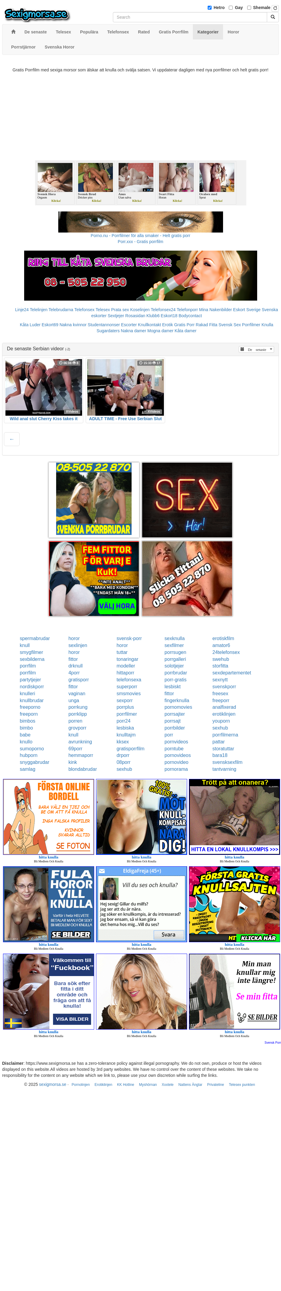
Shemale (262, 7)
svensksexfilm (227, 762)
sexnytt (220, 679)
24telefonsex (226, 652)
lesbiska (125, 727)
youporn (221, 721)
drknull (76, 665)
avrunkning (80, 741)
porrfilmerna (225, 734)
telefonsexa (129, 679)
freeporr (220, 700)
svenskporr (224, 686)
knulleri (27, 693)
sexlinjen (78, 645)
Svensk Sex (230, 324)
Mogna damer (160, 330)
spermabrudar (35, 638)
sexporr (125, 700)
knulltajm (126, 734)
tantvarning (224, 769)
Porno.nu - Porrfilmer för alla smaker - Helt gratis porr (140, 235)
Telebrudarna (61, 309)
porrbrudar (175, 672)
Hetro (219, 7)
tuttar (122, 652)
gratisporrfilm (130, 748)
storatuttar (223, 748)
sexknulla (174, 638)
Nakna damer (133, 330)
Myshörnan (148, 1085)
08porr (123, 762)
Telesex (103, 309)
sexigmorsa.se (52, 1084)
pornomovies (178, 707)
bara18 (220, 755)
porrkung (78, 707)
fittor (73, 659)
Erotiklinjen (103, 1085)
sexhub (220, 727)
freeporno (30, 707)
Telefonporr (187, 309)
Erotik (167, 324)
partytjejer (30, 679)
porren (75, 721)
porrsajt (172, 721)
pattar (218, 741)
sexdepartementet (231, 672)
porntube (174, 748)
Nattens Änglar (190, 1085)
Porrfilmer (251, 324)
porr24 (123, 721)
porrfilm (28, 665)
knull (25, 645)
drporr (123, 755)
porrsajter (174, 714)
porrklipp (78, 714)
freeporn (29, 714)
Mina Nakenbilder (215, 309)
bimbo (26, 727)
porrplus (125, 707)
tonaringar (127, 659)
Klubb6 (153, 315)
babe (25, 734)
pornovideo (176, 762)
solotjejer (174, 665)
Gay (239, 7)
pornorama (176, 769)
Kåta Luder (30, 324)
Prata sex (120, 309)
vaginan (77, 693)
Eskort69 (50, 324)
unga (74, 700)
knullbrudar (32, 700)
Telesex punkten (242, 1085)
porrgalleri (175, 659)
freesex (220, 693)
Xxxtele (168, 1085)
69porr (75, 748)
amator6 (221, 645)
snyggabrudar (34, 762)
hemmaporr (81, 755)
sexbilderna (32, 659)
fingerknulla (176, 700)
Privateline (215, 1085)
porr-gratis (175, 679)
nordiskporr (32, 686)
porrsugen (175, 652)
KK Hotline (125, 1085)
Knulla (267, 324)
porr (168, 734)
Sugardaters (108, 330)
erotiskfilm (223, 638)
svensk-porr (129, 638)
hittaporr (125, 672)
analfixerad (224, 707)
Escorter (129, 324)
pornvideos (176, 741)
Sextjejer (116, 315)
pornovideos (177, 755)
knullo (26, 741)
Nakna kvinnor (73, 324)
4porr (74, 672)
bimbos (28, 721)
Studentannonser (104, 324)
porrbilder (174, 727)
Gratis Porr (184, 324)
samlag (28, 769)
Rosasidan (135, 315)
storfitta (220, 665)
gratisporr (79, 679)
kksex (123, 741)
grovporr (78, 727)
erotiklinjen (223, 714)
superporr (127, 686)
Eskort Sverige (246, 309)
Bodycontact (190, 315)
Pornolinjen (81, 1085)
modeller (126, 665)
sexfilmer (174, 645)
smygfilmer (31, 652)
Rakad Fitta (207, 324)
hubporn (29, 755)
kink (73, 762)
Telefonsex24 (163, 309)
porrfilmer (127, 714)
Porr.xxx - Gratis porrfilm (140, 241)
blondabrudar (83, 769)
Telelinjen (38, 309)
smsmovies (129, 693)
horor (74, 638)
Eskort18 (169, 315)
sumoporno (32, 748)
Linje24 (22, 309)
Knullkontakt (149, 324)
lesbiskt (172, 686)
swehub (220, 659)
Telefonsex (84, 309)
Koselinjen (140, 309)
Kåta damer (185, 330)
